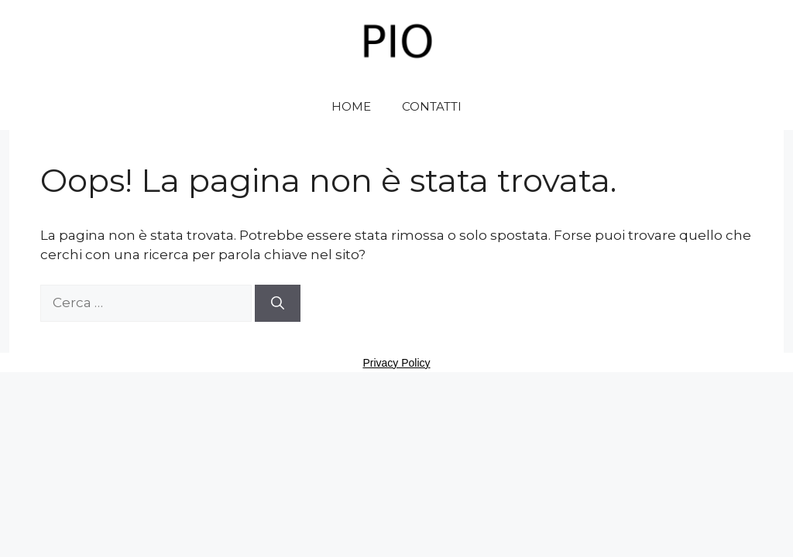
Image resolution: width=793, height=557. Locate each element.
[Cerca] (277, 303)
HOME (351, 106)
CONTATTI (432, 106)
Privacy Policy (396, 363)
